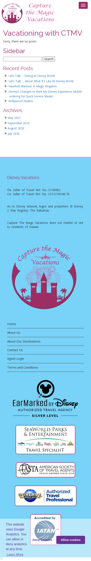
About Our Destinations (23, 341)
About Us (13, 332)
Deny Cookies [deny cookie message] (42, 540)
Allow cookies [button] (71, 540)
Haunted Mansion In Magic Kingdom (32, 86)
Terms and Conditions (22, 367)
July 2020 (14, 133)
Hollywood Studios (20, 101)
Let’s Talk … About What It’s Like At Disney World (41, 81)
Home (11, 324)
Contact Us (15, 350)
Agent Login (15, 358)
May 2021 (14, 118)
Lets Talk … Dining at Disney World (31, 76)
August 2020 (16, 128)
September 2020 (19, 123)
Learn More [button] (15, 554)
